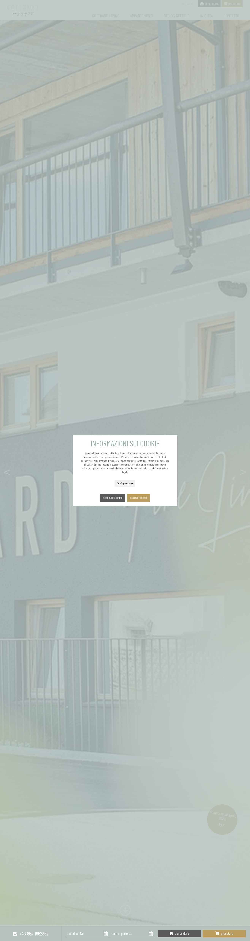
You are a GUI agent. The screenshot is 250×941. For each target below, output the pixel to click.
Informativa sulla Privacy (111, 468)
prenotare (224, 933)
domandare (179, 933)
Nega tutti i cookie (112, 497)
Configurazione (125, 483)
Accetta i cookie (138, 497)
